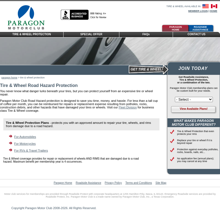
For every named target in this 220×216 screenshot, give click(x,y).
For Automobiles (25, 136)
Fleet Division (128, 107)
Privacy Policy (113, 182)
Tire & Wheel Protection (31, 34)
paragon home (9, 77)
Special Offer (91, 34)
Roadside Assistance (200, 28)
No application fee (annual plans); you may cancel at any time (195, 160)
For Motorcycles (25, 143)
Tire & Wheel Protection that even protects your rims (195, 132)
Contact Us (196, 34)
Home (213, 11)
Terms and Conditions (138, 182)
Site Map (160, 182)
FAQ (146, 34)
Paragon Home (175, 28)
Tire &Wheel (115, 28)
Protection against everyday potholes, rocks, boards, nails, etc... (197, 151)
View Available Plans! (194, 108)
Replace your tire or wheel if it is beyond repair (194, 141)
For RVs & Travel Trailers (31, 150)
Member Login (198, 11)
